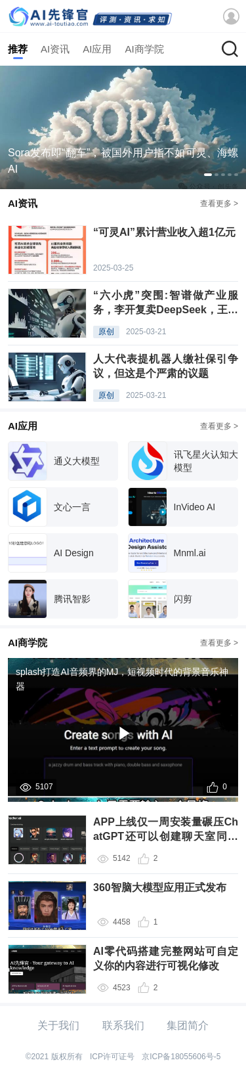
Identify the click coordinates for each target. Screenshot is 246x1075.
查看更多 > (219, 203)
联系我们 (123, 1025)
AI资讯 (55, 49)
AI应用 (97, 49)
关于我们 (58, 1025)
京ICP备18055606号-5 (181, 1056)
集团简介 (188, 1025)
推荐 (18, 49)
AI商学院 (144, 49)
